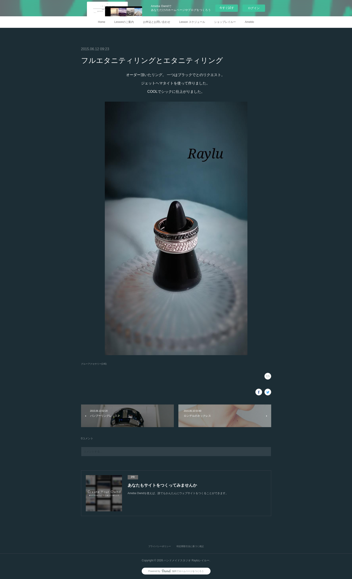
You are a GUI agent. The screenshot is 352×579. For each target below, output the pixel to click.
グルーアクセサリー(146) (94, 364)
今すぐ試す (226, 8)
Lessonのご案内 (124, 22)
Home (101, 22)
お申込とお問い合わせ (156, 22)
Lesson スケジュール (192, 22)
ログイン (254, 8)
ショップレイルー (225, 22)
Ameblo (249, 22)
